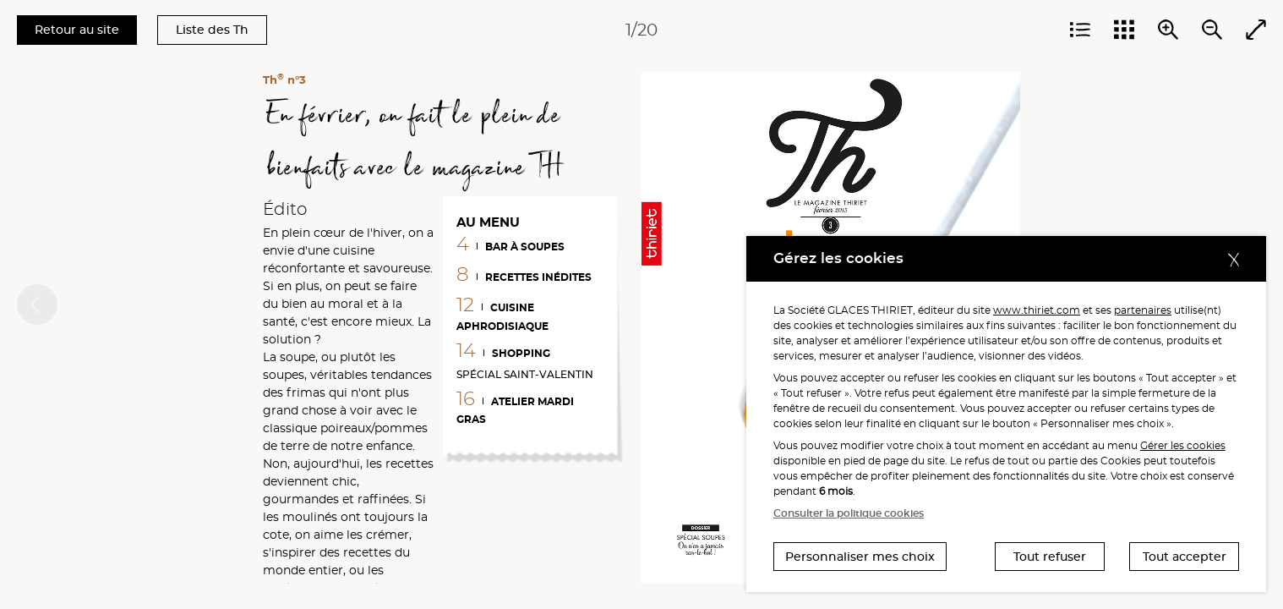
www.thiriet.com (1036, 310)
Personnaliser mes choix (860, 556)
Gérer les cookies (1183, 445)
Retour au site (77, 29)
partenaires (1142, 310)
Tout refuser (1049, 556)
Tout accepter (1184, 556)
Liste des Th (212, 29)
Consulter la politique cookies (848, 513)
